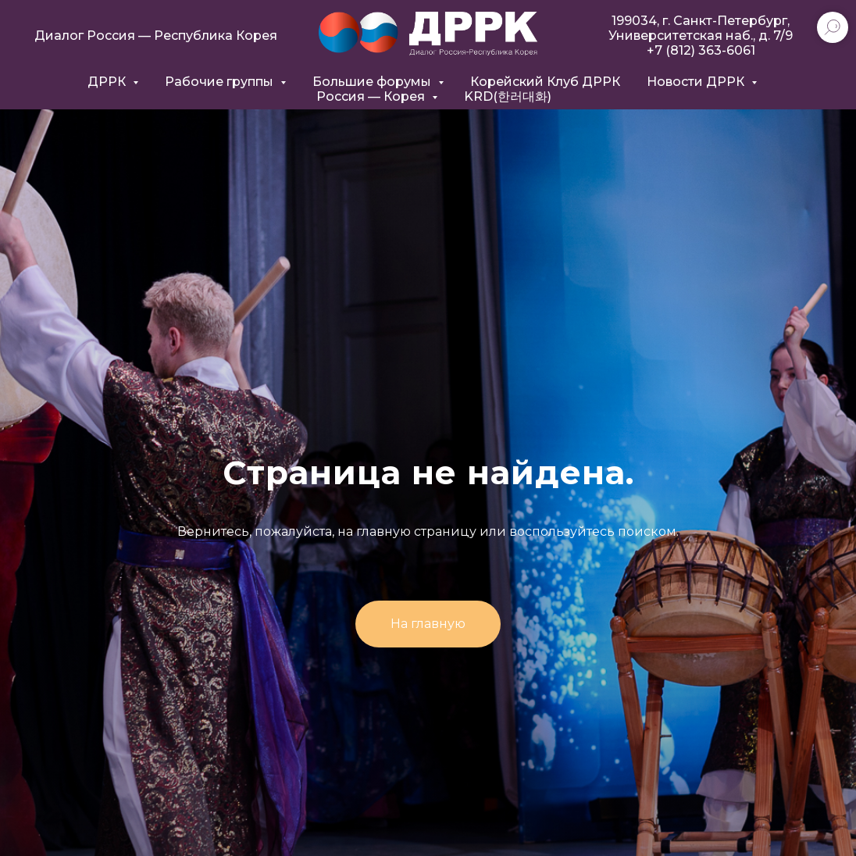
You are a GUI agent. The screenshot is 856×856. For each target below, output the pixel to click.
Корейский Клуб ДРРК (545, 81)
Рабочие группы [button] (220, 81)
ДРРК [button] (108, 81)
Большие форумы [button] (373, 81)
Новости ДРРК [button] (697, 81)
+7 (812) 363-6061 (701, 50)
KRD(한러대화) (507, 96)
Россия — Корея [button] (372, 96)
